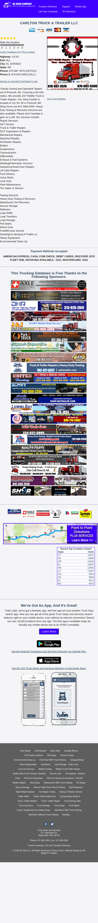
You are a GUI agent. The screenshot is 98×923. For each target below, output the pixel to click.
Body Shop (55, 751)
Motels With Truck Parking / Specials (29, 774)
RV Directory (69, 11)
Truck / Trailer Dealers (27, 801)
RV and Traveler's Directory (58, 845)
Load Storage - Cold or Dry (66, 764)
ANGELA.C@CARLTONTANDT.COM (18, 81)
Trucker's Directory (35, 845)
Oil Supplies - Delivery (75, 774)
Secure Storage (23, 787)
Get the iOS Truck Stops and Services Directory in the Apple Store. (49, 668)
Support (66, 6)
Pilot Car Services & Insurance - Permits (65, 778)
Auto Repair (25, 751)
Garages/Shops (77, 760)
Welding (65, 815)
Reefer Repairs (19, 783)
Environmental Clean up (24, 760)
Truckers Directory (47, 6)
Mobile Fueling (45, 769)
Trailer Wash (23, 796)
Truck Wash (74, 805)
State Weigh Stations (25, 792)
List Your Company (48, 11)
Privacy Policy (57, 850)
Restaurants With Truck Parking (58, 783)
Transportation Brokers (70, 796)
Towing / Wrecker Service (70, 792)
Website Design (72, 850)
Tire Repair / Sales (47, 792)
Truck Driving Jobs (72, 801)
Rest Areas (35, 783)
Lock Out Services (26, 769)
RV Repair (81, 783)
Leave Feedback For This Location (17, 52)
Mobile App (80, 6)
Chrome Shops (67, 755)
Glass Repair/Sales (28, 764)
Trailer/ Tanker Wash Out (44, 796)
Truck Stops (59, 805)
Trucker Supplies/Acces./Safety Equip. (33, 810)
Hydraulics (45, 764)
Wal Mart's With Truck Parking (68, 810)
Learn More (49, 631)
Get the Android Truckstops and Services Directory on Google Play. (48, 651)
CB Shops (51, 755)
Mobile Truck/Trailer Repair (68, 769)
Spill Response (75, 787)
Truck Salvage (43, 805)
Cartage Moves (71, 751)
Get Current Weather (56, 99)
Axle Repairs (40, 751)
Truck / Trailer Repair (50, 801)
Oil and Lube (55, 774)
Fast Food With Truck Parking (52, 760)
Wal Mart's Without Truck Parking (43, 815)
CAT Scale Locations (33, 755)
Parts (17, 778)
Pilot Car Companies (33, 778)
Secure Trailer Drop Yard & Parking (49, 787)
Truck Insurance (26, 805)
